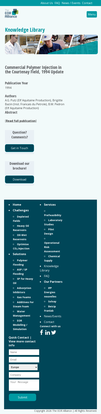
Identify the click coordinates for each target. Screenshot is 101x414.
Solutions (19, 254)
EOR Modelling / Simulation (20, 325)
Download (19, 179)
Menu (92, 14)
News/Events (52, 316)
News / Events (71, 3)
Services (50, 205)
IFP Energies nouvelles (50, 292)
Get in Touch (19, 148)
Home (17, 205)
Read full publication (21, 121)
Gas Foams (24, 297)
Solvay (52, 301)
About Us (47, 3)
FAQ (57, 3)
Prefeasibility (52, 215)
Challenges (21, 210)
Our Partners (53, 282)
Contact (87, 3)
